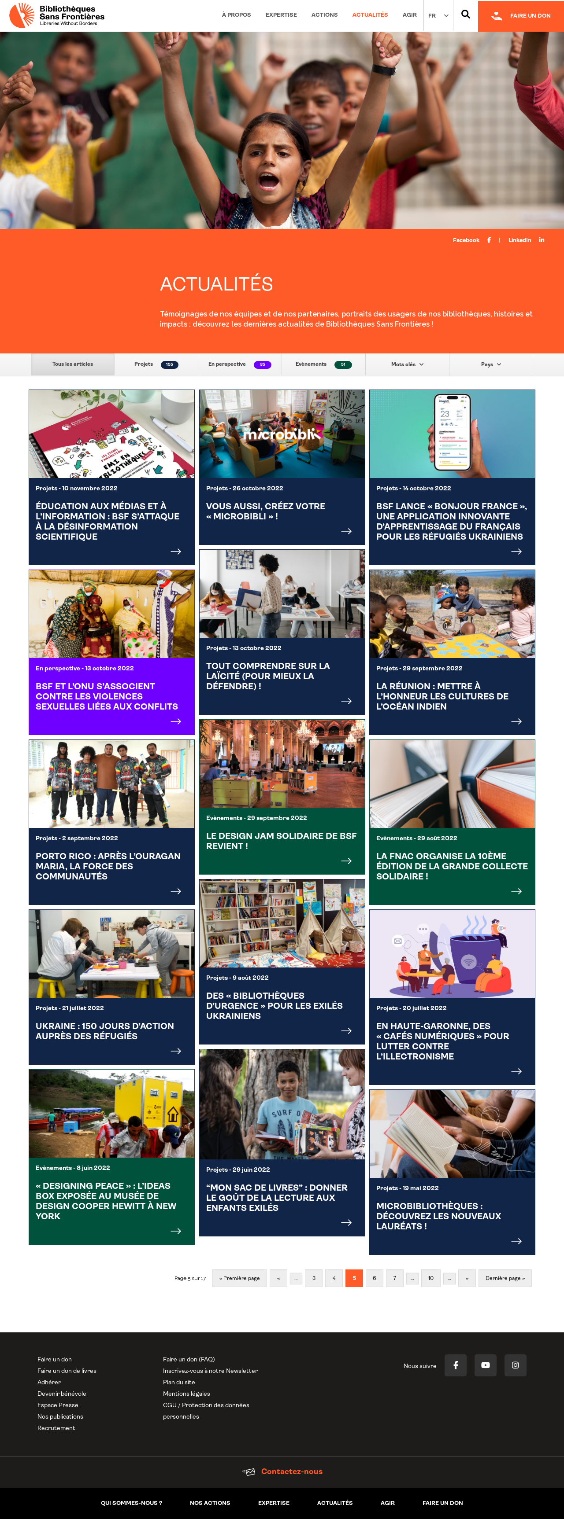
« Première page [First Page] (239, 1278)
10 (431, 1278)
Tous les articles (72, 364)
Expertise (281, 15)
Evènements (324, 365)
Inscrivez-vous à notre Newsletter (210, 1371)
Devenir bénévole (61, 1394)
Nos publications (60, 1417)
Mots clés (407, 364)
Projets (156, 365)
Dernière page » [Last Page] (505, 1278)
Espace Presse (57, 1405)
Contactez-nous (282, 1472)
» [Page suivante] (467, 1278)
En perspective (239, 365)
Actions (325, 15)
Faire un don (54, 1360)
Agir (410, 15)
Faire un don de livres (66, 1371)
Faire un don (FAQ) (189, 1360)
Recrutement (56, 1428)
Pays (491, 364)
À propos (236, 15)
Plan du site (179, 1382)
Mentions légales (186, 1394)
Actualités (370, 15)
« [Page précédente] (278, 1278)
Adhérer (49, 1382)
